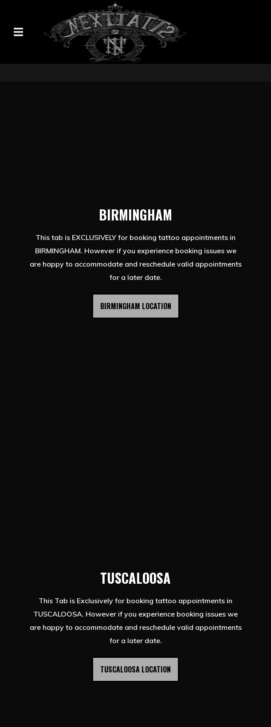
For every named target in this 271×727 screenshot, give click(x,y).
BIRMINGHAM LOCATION (135, 306)
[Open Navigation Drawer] (18, 32)
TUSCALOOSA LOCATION (135, 669)
